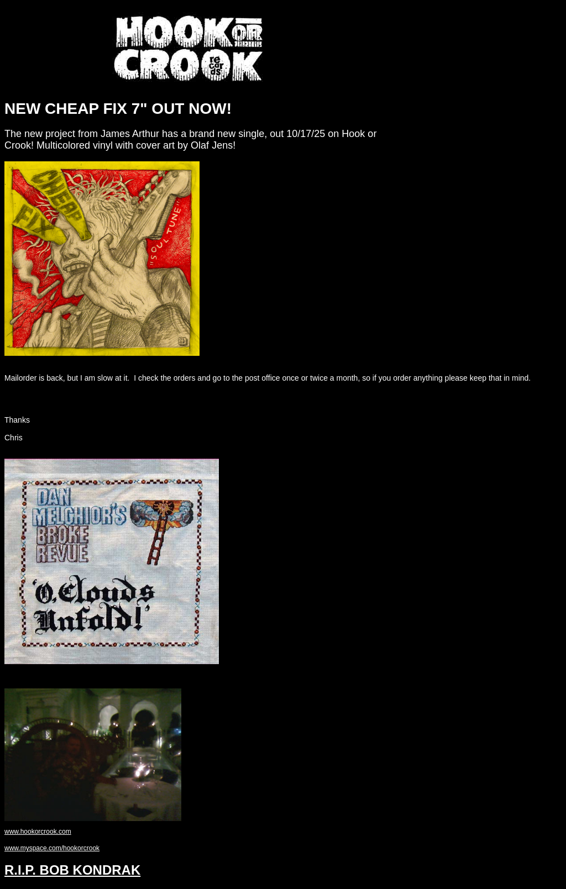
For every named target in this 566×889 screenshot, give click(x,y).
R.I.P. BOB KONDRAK (72, 869)
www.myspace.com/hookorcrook (51, 848)
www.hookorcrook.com (37, 831)
